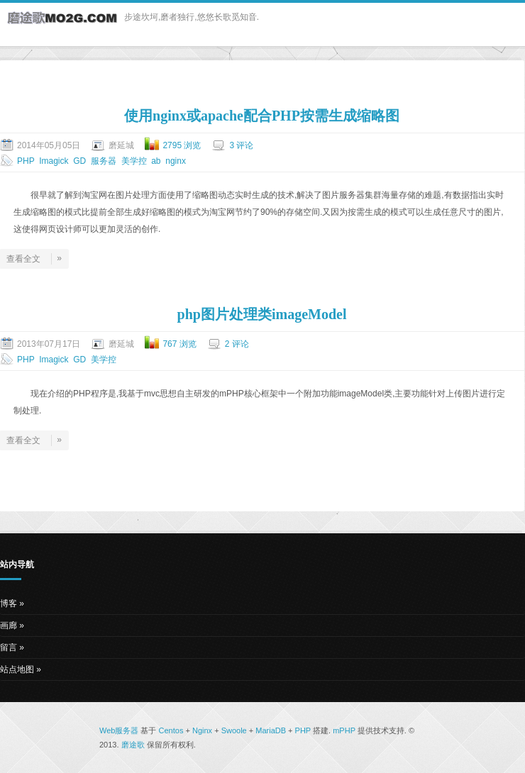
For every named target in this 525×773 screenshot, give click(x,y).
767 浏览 (179, 344)
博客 (8, 603)
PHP (25, 161)
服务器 (103, 161)
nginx (175, 161)
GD (79, 161)
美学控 (134, 161)
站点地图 (17, 669)
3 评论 (241, 145)
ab (155, 161)
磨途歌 (133, 744)
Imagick (53, 161)
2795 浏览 (181, 145)
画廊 (8, 625)
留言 (8, 647)
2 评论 (237, 344)
